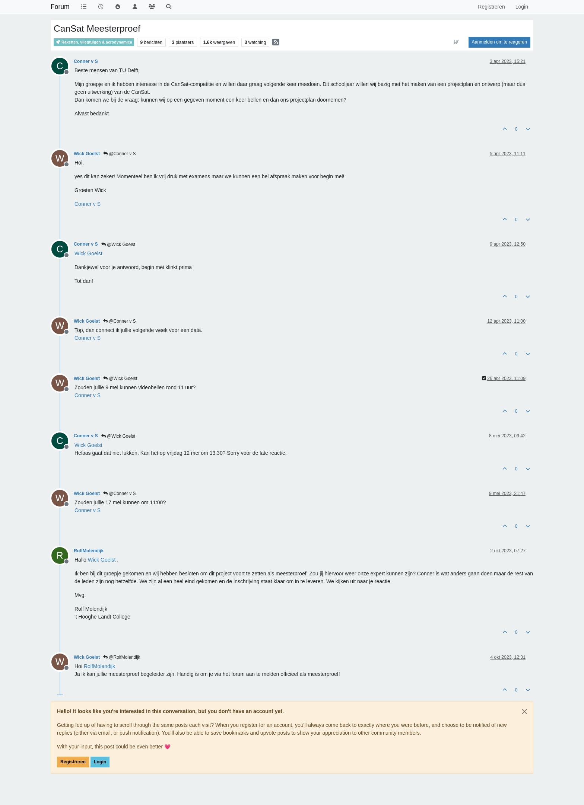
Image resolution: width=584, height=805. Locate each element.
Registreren (73, 761)
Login (100, 761)
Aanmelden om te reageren (499, 42)
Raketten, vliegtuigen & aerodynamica (93, 42)
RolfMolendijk (89, 550)
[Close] (524, 712)
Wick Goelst (87, 153)
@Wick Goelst (118, 244)
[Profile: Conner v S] (87, 204)
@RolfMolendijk (121, 657)
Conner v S (86, 61)
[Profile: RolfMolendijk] (99, 666)
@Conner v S (119, 153)
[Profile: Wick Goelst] (88, 253)
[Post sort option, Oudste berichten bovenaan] (456, 42)
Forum (60, 6)
